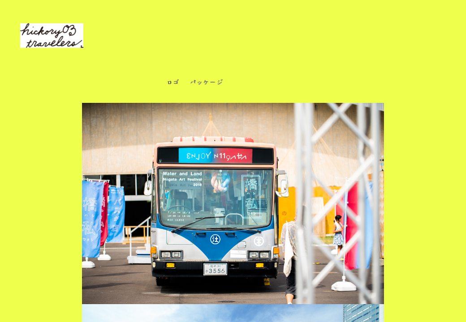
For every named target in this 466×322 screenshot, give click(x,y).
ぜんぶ (145, 83)
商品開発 (249, 83)
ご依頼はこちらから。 (306, 43)
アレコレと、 (162, 43)
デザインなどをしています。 (220, 43)
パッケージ (206, 83)
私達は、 (123, 43)
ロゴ (173, 83)
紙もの (286, 83)
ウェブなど (323, 83)
